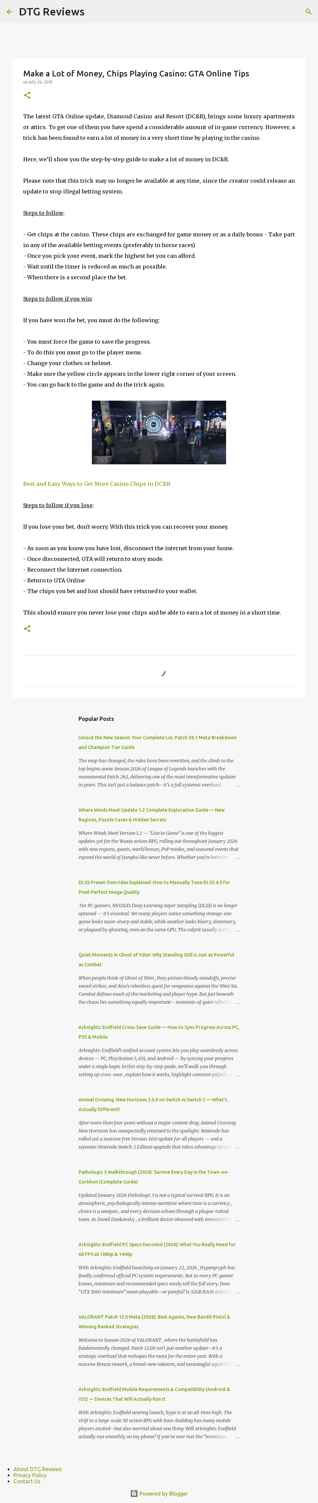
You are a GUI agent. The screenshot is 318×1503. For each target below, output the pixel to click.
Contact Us (27, 1481)
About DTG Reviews (37, 1469)
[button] (27, 95)
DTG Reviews (52, 11)
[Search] (309, 12)
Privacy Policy (30, 1475)
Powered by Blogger (159, 1494)
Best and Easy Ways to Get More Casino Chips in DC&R (96, 483)
